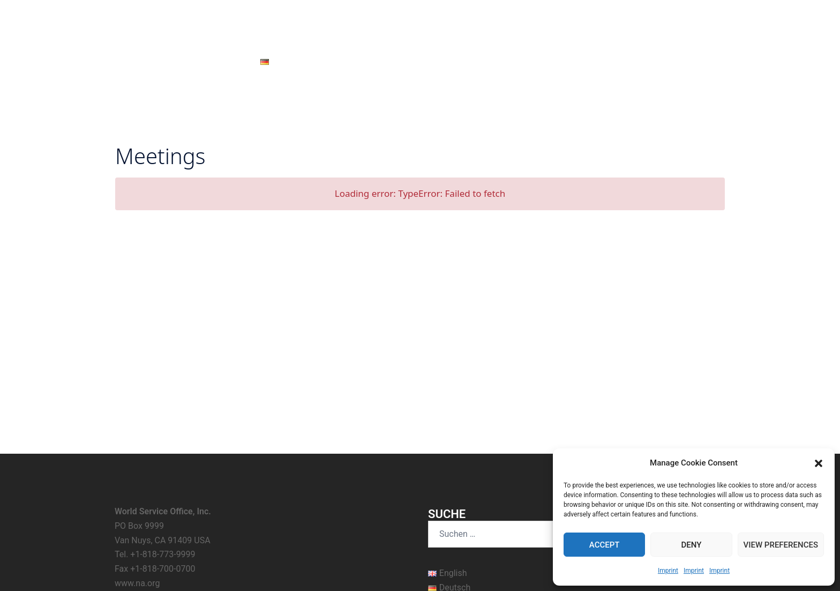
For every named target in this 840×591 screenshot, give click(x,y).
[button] (818, 463)
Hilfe (423, 61)
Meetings (384, 61)
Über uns (565, 61)
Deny (691, 545)
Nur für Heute (468, 61)
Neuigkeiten (334, 61)
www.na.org (137, 461)
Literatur (520, 61)
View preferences (781, 545)
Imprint (668, 570)
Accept (604, 545)
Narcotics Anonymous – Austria (419, 22)
